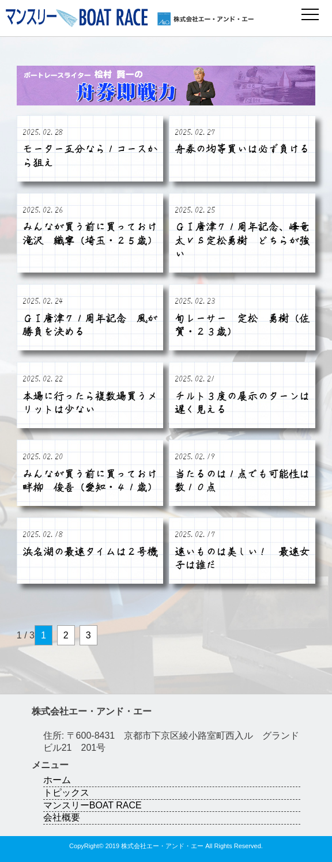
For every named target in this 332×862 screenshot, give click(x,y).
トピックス (66, 792)
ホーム (57, 780)
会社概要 (61, 817)
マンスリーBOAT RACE (92, 805)
